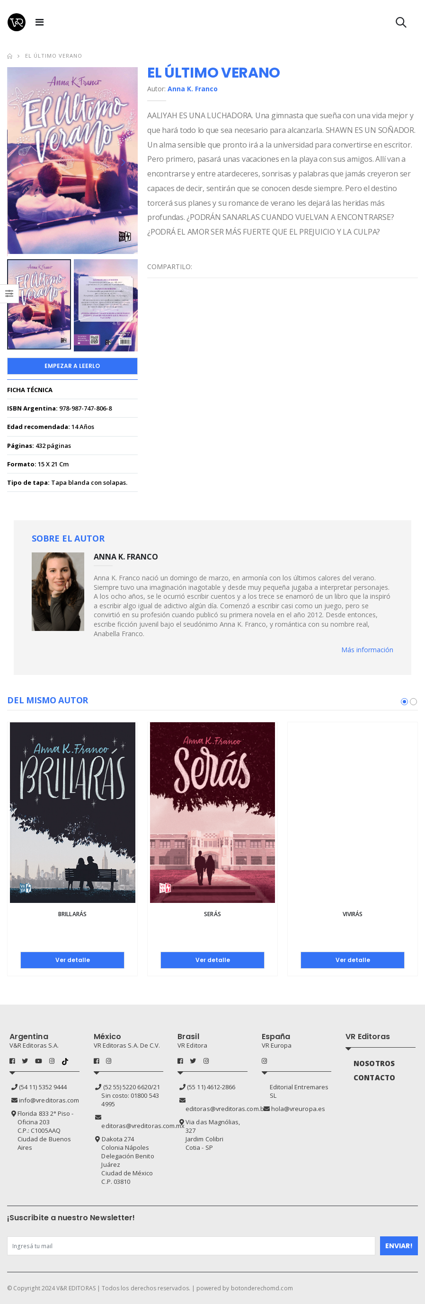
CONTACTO (374, 1077)
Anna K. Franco (193, 88)
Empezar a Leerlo (72, 366)
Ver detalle (72, 960)
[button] (401, 24)
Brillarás (72, 914)
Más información (367, 649)
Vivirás (353, 914)
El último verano (53, 55)
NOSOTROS (374, 1063)
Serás (212, 914)
